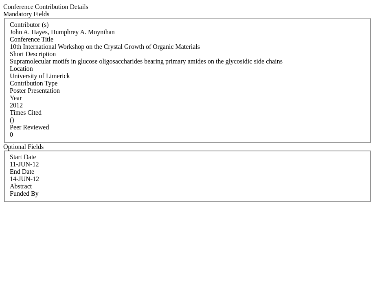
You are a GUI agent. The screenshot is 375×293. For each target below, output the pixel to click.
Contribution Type (33, 83)
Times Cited (26, 112)
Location (21, 68)
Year (16, 97)
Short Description (33, 53)
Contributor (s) (29, 24)
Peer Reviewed (29, 127)
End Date (22, 171)
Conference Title (31, 39)
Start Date (23, 156)
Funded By (24, 193)
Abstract (21, 186)
